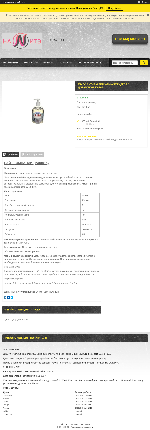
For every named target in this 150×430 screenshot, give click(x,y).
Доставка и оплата (89, 62)
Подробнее (114, 8)
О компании (10, 62)
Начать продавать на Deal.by (13, 2)
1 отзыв (145, 2)
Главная (48, 62)
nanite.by (42, 163)
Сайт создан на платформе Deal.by (75, 424)
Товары (28, 62)
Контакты (65, 62)
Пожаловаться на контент (82, 427)
